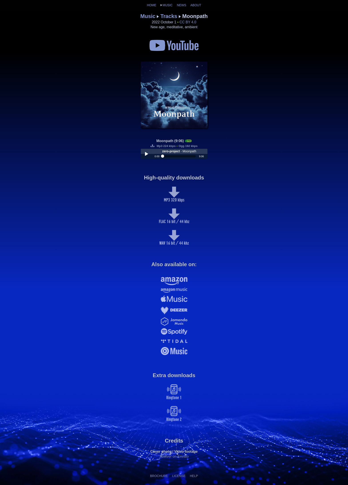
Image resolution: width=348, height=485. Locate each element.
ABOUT (195, 5)
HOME (151, 5)
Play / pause (146, 154)
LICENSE (178, 476)
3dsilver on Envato (174, 456)
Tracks (168, 16)
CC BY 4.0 (187, 22)
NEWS (181, 5)
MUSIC (168, 5)
